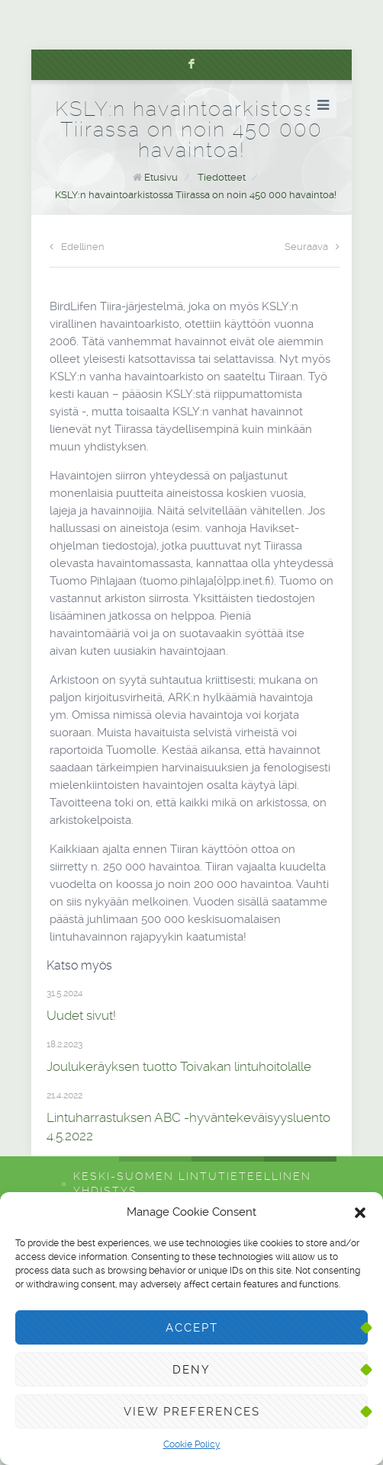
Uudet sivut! (81, 1015)
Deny (191, 1370)
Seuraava (312, 246)
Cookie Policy (191, 1444)
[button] (360, 1212)
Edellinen (77, 246)
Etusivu (161, 177)
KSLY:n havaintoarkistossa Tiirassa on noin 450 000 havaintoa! (195, 194)
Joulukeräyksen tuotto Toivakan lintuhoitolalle (179, 1066)
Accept (192, 1328)
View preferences (192, 1412)
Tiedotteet (222, 177)
